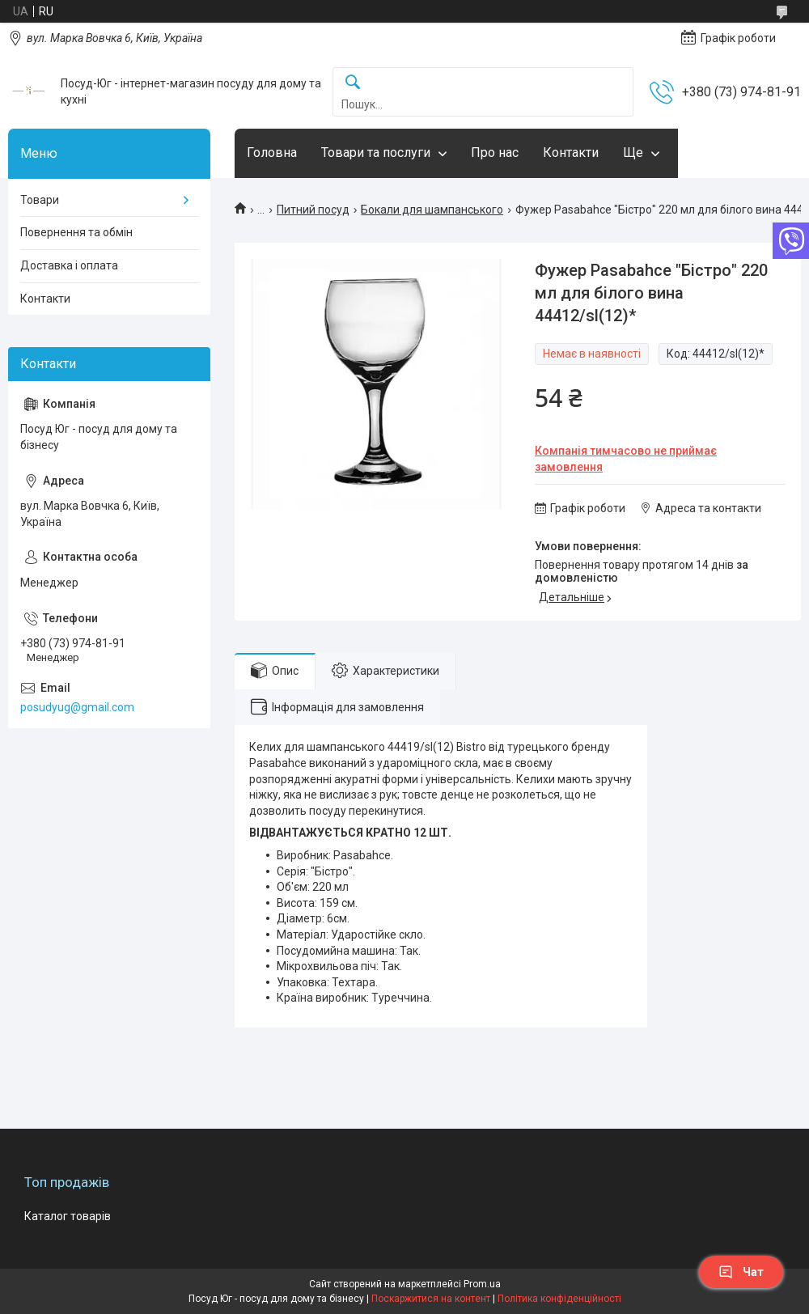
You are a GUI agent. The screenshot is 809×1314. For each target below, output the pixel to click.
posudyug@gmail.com (77, 707)
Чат (741, 1272)
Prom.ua (482, 1284)
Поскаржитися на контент (430, 1298)
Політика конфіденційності (559, 1298)
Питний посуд (313, 209)
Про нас (495, 152)
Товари (39, 199)
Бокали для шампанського (432, 209)
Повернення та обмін (76, 232)
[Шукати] (352, 82)
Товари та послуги (375, 152)
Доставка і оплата (69, 265)
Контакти (571, 152)
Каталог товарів (67, 1216)
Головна (272, 152)
